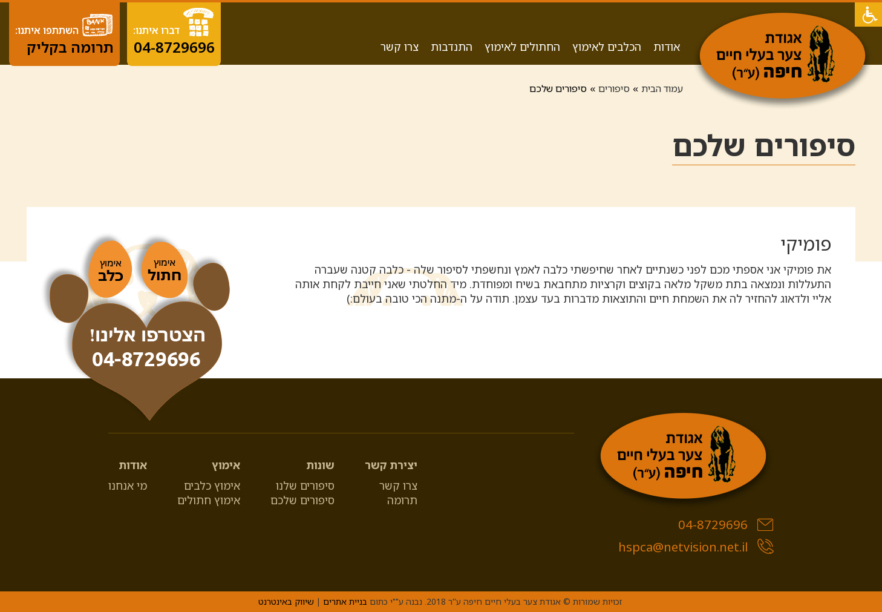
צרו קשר (400, 46)
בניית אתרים (345, 601)
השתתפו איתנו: (64, 34)
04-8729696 (726, 524)
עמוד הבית (662, 88)
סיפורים (614, 88)
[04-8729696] (136, 328)
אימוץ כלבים (212, 485)
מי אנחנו (127, 485)
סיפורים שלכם (302, 500)
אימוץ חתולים (208, 500)
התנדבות (451, 46)
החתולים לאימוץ (522, 46)
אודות (666, 46)
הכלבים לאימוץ (606, 46)
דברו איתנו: (174, 32)
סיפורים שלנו (305, 485)
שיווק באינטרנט (286, 601)
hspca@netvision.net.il (696, 547)
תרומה (402, 500)
